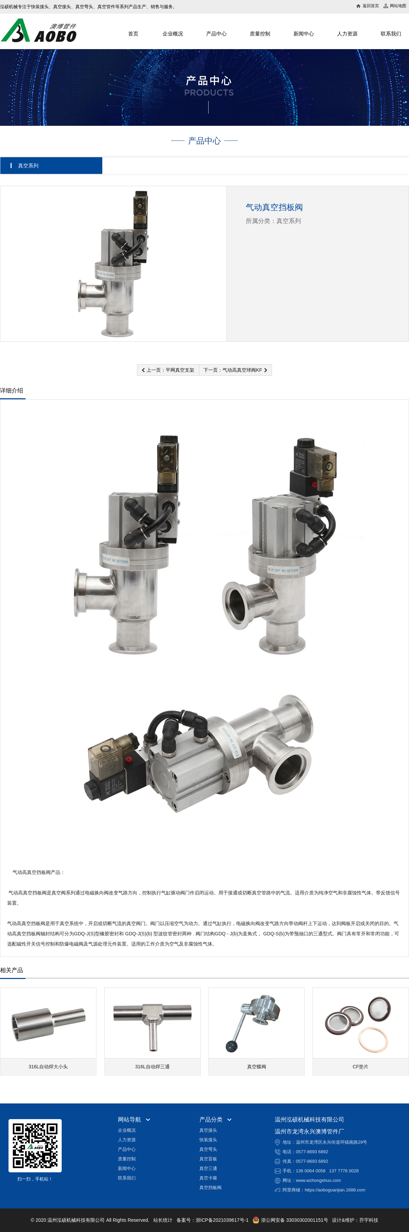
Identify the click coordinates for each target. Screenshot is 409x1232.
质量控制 (260, 33)
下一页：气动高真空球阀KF (232, 370)
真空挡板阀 (210, 1187)
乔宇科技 (368, 1220)
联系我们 (391, 33)
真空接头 (208, 1130)
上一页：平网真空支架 (170, 370)
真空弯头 (208, 1149)
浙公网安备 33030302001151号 (290, 1220)
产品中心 (216, 33)
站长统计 (162, 1220)
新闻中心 (303, 33)
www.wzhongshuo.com (318, 1180)
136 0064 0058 (310, 1170)
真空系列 (28, 165)
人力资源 (347, 33)
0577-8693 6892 (312, 1151)
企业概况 (173, 33)
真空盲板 (208, 1158)
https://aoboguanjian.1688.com (335, 1189)
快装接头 (208, 1139)
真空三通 (208, 1168)
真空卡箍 (208, 1178)
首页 (133, 33)
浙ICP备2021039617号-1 (222, 1220)
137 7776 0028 (344, 1170)
